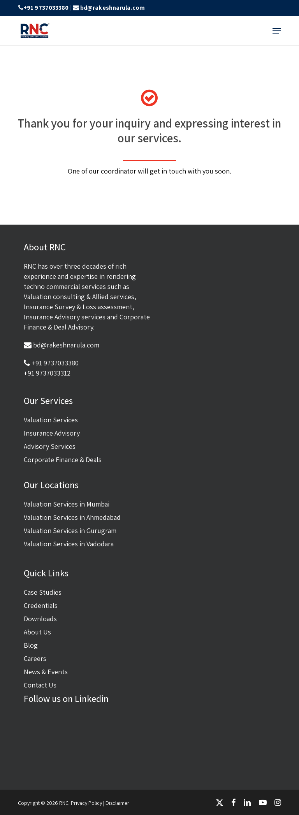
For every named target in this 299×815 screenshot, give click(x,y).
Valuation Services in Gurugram (70, 530)
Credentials (41, 605)
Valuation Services (51, 419)
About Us (37, 631)
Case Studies (43, 592)
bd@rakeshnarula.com (112, 8)
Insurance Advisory (52, 433)
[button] (277, 31)
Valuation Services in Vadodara (69, 543)
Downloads (40, 618)
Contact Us (40, 684)
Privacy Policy (86, 802)
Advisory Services (50, 446)
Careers (35, 658)
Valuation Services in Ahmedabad (72, 517)
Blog (31, 645)
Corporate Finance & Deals (63, 459)
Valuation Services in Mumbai (66, 504)
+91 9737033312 (47, 373)
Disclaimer (117, 802)
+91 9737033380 (46, 8)
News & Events (46, 671)
